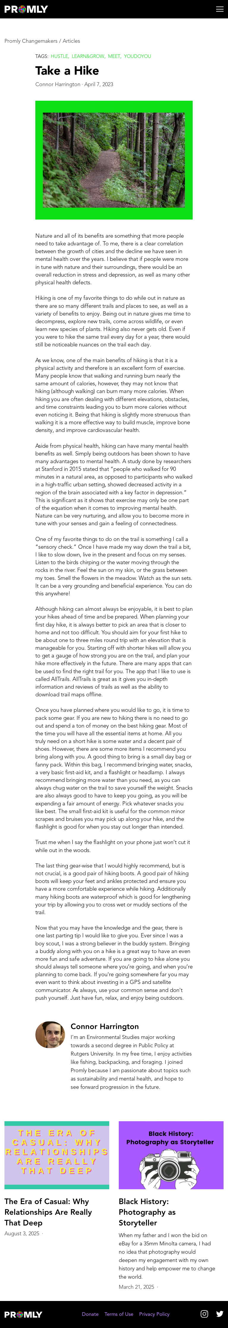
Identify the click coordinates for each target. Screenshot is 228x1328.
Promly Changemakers (31, 41)
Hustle (59, 56)
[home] (31, 9)
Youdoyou (137, 56)
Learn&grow (88, 56)
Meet (114, 56)
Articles (71, 41)
